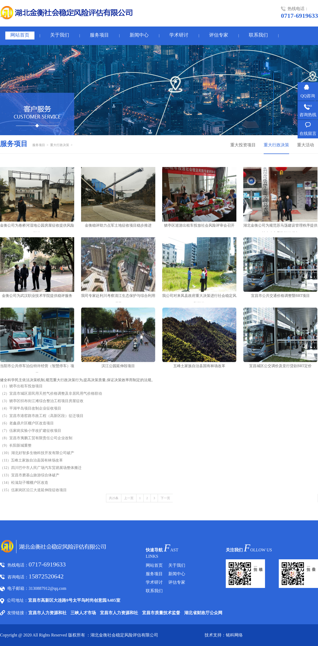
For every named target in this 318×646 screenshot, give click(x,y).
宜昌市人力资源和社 (47, 612)
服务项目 (99, 35)
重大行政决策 (59, 145)
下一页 (165, 498)
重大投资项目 (243, 145)
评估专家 (218, 35)
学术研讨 (178, 35)
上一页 (129, 498)
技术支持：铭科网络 (224, 635)
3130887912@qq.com (47, 588)
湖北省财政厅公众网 (203, 612)
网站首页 (19, 35)
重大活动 (305, 145)
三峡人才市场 (83, 612)
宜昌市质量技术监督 (161, 612)
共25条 (113, 498)
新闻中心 (139, 35)
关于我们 (59, 35)
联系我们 (258, 35)
